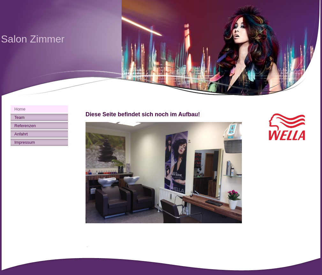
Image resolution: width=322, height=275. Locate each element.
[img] (161, 48)
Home (20, 109)
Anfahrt (21, 134)
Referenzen (25, 125)
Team (19, 117)
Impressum (24, 142)
